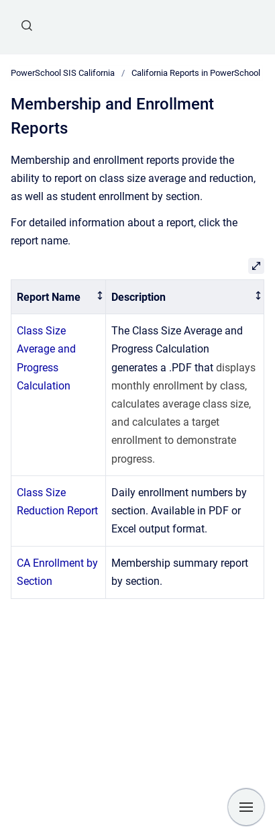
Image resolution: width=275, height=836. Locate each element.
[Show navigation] (246, 807)
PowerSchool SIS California (63, 73)
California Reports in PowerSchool (195, 73)
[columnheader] (58, 297)
